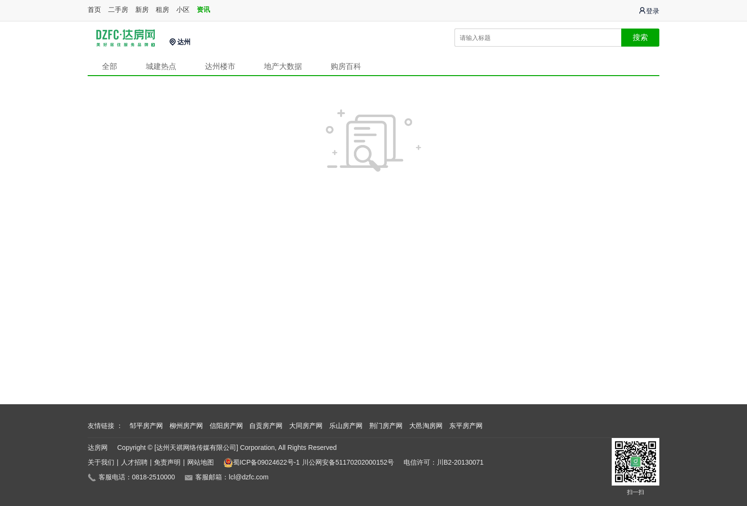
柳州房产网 (186, 425)
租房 (162, 9)
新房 (142, 9)
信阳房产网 (226, 425)
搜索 (640, 37)
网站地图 (200, 462)
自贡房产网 (266, 425)
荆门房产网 (386, 425)
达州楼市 (220, 66)
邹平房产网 (146, 425)
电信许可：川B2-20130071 (444, 462)
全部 (109, 66)
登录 (648, 11)
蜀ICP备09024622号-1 (261, 462)
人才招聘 (134, 462)
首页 (94, 9)
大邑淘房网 (426, 425)
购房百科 (346, 66)
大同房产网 (306, 425)
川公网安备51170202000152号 (348, 462)
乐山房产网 (346, 425)
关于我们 (101, 462)
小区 (183, 9)
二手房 (118, 9)
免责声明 (167, 462)
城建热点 (161, 66)
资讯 (203, 9)
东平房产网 (466, 425)
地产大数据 (283, 66)
